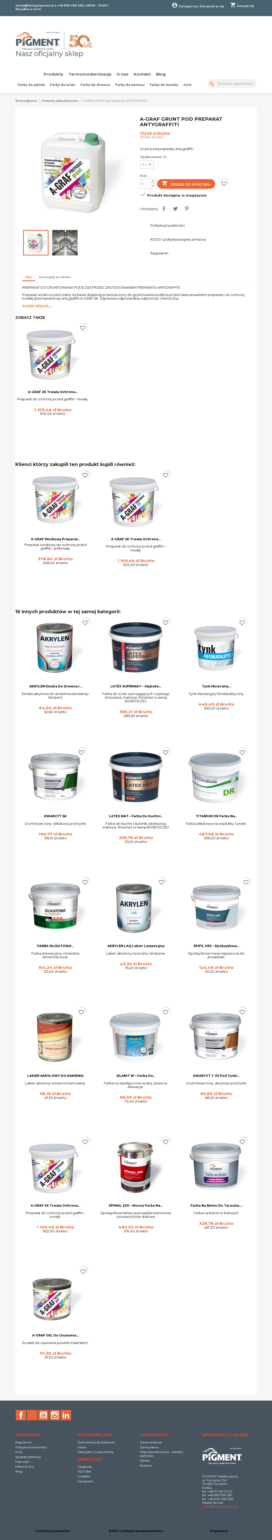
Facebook (21, 1415)
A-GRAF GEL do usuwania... (55, 1335)
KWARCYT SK (55, 816)
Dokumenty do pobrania (96, 1442)
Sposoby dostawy (28, 1457)
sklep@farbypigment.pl (34, 5)
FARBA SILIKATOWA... (55, 946)
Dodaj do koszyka (186, 184)
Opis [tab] (28, 277)
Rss (32, 1415)
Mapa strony (24, 1466)
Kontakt (142, 74)
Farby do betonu (130, 85)
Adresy (145, 1460)
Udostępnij (164, 208)
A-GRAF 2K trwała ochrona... (53, 392)
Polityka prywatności (31, 1447)
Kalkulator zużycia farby (96, 1452)
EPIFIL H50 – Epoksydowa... (216, 946)
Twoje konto (154, 1435)
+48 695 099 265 (70, 5)
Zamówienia (149, 1447)
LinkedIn (66, 1415)
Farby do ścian (62, 85)
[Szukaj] (232, 83)
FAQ (18, 1452)
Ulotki (82, 1447)
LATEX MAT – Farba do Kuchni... (136, 816)
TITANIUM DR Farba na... (216, 816)
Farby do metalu (164, 85)
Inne (187, 85)
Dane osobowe (151, 1442)
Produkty (53, 74)
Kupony (146, 1465)
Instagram (55, 1415)
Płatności (22, 1462)
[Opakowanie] (147, 164)
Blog (161, 74)
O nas (122, 74)
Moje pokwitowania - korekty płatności (161, 1453)
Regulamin (23, 1442)
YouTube (43, 1415)
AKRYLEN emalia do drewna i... (55, 686)
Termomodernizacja (90, 74)
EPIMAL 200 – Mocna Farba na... (136, 1205)
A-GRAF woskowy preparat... (55, 539)
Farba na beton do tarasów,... (216, 1205)
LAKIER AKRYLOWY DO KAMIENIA (55, 1076)
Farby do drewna (95, 85)
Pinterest (186, 208)
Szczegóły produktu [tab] (55, 277)
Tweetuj (175, 208)
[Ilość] (145, 184)
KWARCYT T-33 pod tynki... (216, 1076)
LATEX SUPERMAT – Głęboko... (135, 686)
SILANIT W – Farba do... (135, 1076)
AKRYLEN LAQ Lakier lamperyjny (136, 946)
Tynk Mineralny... (216, 686)
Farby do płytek (31, 85)
